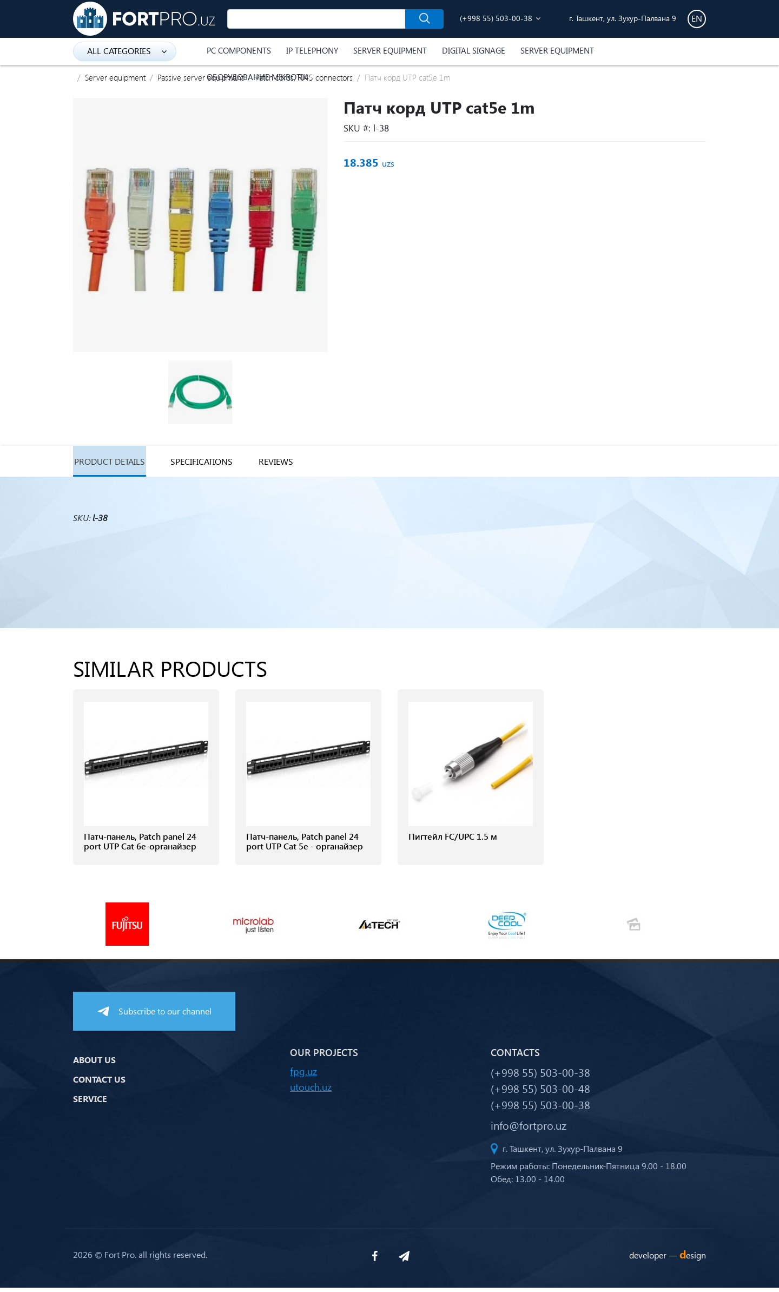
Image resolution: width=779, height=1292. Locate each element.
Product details (111, 463)
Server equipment (390, 50)
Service (90, 1102)
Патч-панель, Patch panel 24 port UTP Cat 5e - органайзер (304, 845)
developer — (667, 1259)
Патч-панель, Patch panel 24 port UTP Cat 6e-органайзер (140, 845)
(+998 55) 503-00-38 (496, 18)
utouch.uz (311, 1091)
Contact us (99, 1083)
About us (94, 1063)
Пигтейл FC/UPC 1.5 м (452, 840)
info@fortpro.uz (528, 1129)
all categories (127, 50)
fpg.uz (303, 1075)
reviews (296, 463)
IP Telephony (312, 50)
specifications (214, 463)
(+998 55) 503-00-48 (540, 1092)
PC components (239, 50)
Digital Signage (473, 50)
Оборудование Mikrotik (257, 76)
